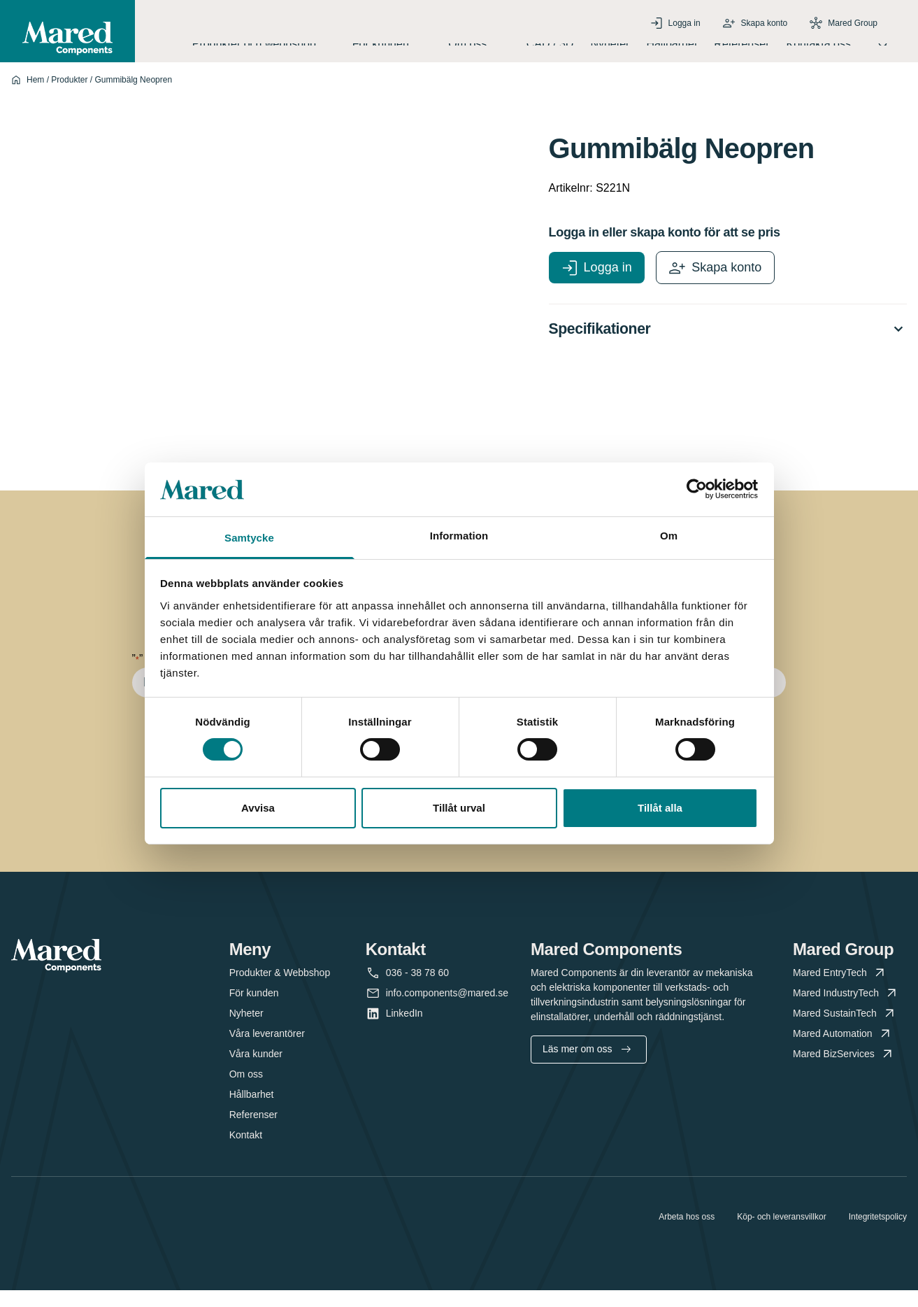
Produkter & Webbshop (280, 989)
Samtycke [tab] (249, 538)
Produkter (69, 94)
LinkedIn (404, 1030)
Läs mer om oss (587, 1065)
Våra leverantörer (267, 1050)
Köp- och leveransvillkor (781, 1233)
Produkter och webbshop (264, 51)
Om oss (479, 51)
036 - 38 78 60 (417, 989)
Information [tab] (459, 536)
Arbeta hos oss (687, 1233)
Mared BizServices (844, 1071)
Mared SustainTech (845, 1030)
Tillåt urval (459, 808)
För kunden (391, 51)
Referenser (741, 51)
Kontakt (245, 1151)
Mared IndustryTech (846, 1010)
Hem (35, 94)
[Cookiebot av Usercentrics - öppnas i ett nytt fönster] (697, 489)
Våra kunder (255, 1070)
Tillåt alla (660, 808)
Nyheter (609, 51)
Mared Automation (843, 1050)
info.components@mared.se (447, 1010)
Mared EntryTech (840, 989)
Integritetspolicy (878, 1233)
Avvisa (258, 808)
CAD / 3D (550, 51)
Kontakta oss (819, 51)
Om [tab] (668, 536)
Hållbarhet (671, 51)
